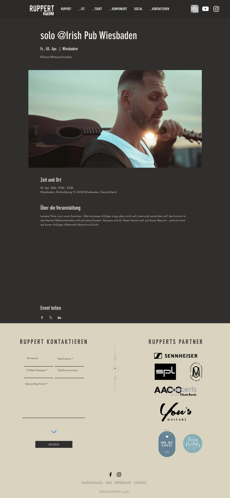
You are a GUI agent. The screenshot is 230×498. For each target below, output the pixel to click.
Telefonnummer (68, 370)
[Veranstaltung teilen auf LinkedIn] (59, 317)
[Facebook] (110, 474)
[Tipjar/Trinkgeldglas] (194, 9)
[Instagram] (216, 9)
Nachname (64, 358)
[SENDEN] (53, 444)
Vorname (32, 358)
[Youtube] (205, 9)
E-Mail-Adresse (36, 370)
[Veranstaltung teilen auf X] (50, 317)
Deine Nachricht (35, 383)
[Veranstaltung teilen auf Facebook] (42, 317)
